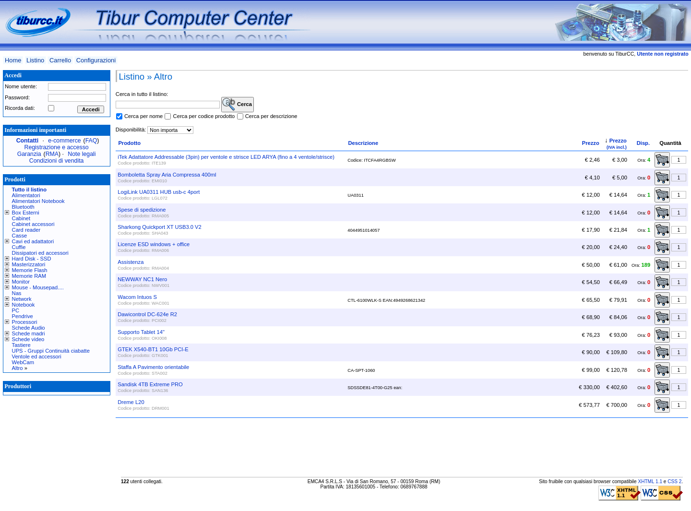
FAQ (91, 140)
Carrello (60, 60)
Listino (35, 60)
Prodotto (129, 143)
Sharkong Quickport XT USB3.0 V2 (160, 227)
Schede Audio (28, 328)
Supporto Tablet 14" (141, 332)
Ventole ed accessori (36, 356)
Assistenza (130, 262)
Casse (19, 235)
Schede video (28, 339)
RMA (52, 154)
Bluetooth (23, 207)
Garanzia (29, 154)
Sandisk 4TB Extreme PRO (150, 384)
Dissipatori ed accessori (40, 253)
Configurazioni (96, 60)
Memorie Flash (30, 270)
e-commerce (64, 140)
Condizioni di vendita (56, 160)
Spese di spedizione (142, 210)
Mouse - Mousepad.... (38, 287)
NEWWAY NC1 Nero (142, 279)
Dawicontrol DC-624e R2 (147, 314)
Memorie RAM (29, 276)
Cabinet (21, 218)
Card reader (26, 230)
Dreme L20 (131, 402)
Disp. (643, 143)
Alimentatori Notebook (38, 201)
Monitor (21, 282)
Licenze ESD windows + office (154, 244)
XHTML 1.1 (650, 481)
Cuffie (19, 247)
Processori (24, 322)
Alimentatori (26, 195)
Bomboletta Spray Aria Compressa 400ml (167, 175)
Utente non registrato (662, 54)
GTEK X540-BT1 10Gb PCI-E (153, 349)
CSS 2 (674, 481)
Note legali (81, 154)
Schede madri (28, 333)
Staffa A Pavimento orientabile (153, 367)
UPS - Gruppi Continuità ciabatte (51, 351)
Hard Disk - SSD (31, 258)
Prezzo (590, 143)
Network (22, 299)
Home (13, 60)
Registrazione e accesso (56, 147)
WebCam (23, 362)
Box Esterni (25, 212)
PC (16, 310)
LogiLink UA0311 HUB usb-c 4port (159, 192)
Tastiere (21, 345)
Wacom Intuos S (137, 297)
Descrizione (363, 143)
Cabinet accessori (33, 224)
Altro (17, 368)
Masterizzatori (29, 264)
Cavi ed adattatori (33, 241)
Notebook (23, 305)
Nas (17, 293)
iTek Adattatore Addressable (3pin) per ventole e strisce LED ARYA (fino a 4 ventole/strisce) (226, 157)
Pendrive (22, 316)
